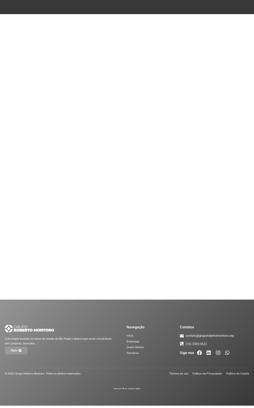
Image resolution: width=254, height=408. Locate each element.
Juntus (131, 390)
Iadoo (138, 390)
